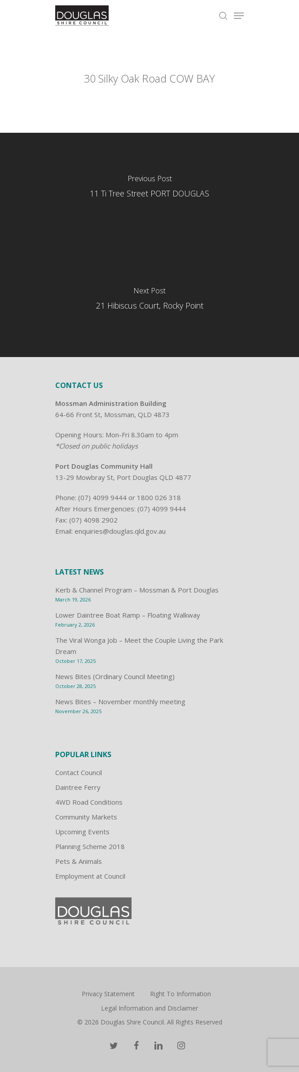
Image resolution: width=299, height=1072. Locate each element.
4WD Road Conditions (89, 801)
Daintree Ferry (78, 787)
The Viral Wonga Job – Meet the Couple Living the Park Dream (139, 646)
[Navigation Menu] (239, 15)
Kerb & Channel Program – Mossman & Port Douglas (137, 589)
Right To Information (180, 993)
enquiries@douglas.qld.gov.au (120, 531)
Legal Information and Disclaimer (149, 1008)
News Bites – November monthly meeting (120, 701)
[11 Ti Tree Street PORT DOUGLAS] (149, 189)
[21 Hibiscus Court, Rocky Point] (149, 301)
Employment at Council (90, 876)
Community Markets (86, 816)
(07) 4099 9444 (102, 497)
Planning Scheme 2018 (90, 846)
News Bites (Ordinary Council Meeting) (115, 676)
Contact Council (78, 772)
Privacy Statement (108, 993)
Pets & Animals (78, 861)
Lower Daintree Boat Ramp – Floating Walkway (127, 614)
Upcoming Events (82, 831)
